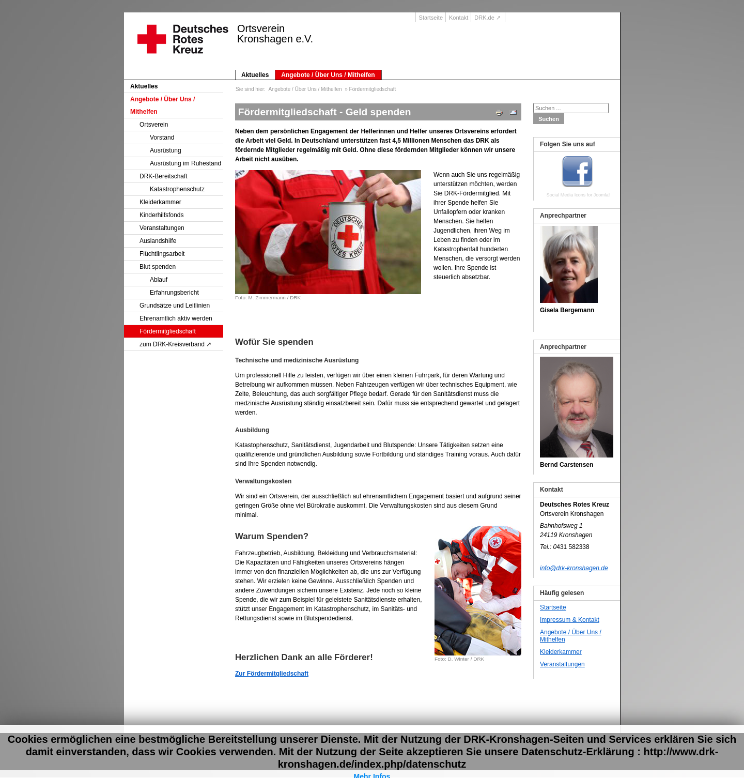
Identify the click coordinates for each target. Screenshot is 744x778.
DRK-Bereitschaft (164, 176)
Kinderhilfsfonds (161, 215)
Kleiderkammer (160, 202)
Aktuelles (255, 75)
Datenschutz (596, 743)
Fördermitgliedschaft (168, 331)
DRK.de (484, 17)
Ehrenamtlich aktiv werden (176, 318)
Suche (531, 743)
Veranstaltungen (162, 228)
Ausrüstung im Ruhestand (185, 163)
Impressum (560, 743)
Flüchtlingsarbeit (162, 253)
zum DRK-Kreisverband (172, 344)
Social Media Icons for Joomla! (578, 194)
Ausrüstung (165, 150)
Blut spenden (158, 266)
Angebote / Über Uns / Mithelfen (328, 75)
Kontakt (458, 17)
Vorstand (162, 137)
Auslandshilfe (158, 241)
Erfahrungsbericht (174, 292)
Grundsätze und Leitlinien (175, 305)
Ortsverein (154, 124)
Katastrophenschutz (177, 189)
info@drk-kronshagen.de (574, 568)
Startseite (431, 17)
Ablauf (158, 279)
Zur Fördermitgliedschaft (271, 673)
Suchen (548, 119)
